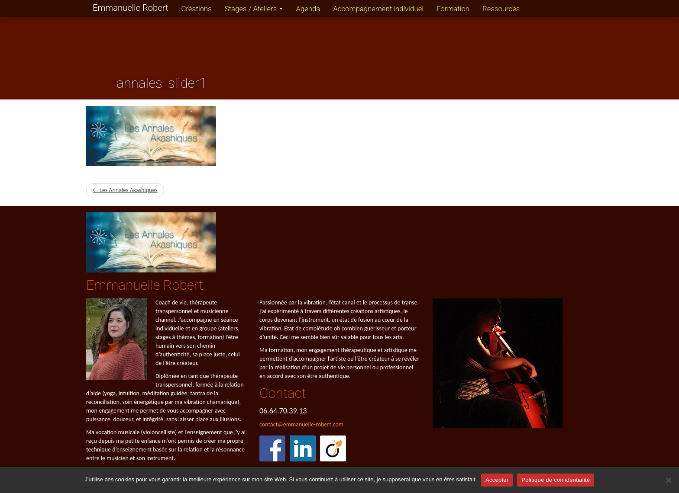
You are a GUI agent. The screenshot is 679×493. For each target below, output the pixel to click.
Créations (196, 8)
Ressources (501, 8)
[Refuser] (668, 480)
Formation (452, 8)
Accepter (496, 480)
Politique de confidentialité (555, 480)
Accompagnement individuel (378, 8)
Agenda (308, 8)
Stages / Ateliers (254, 8)
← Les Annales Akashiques (125, 190)
